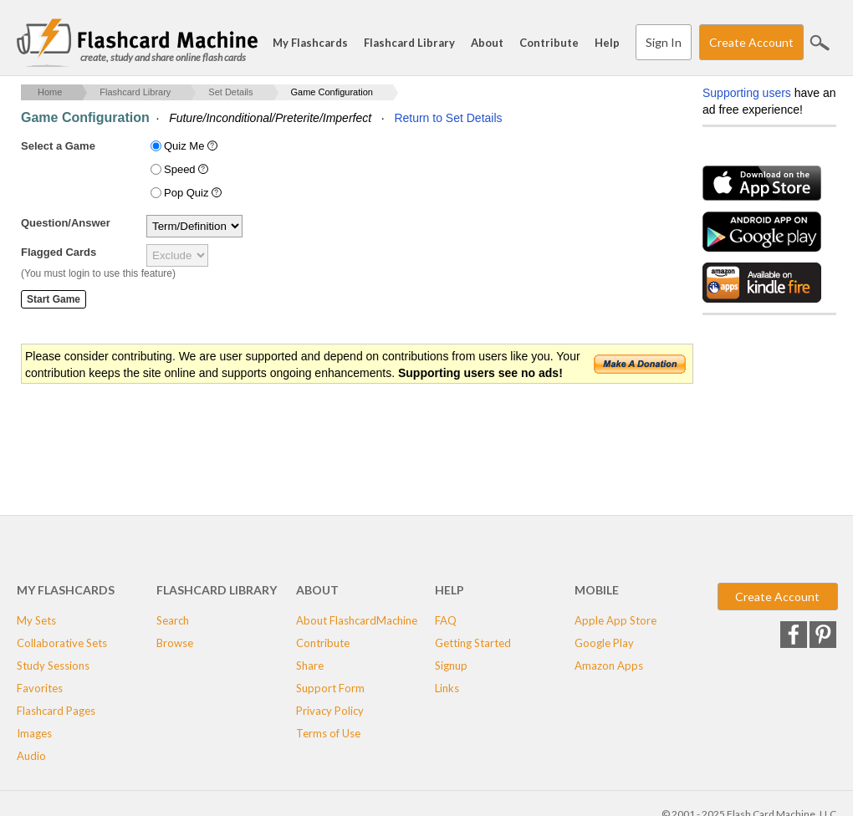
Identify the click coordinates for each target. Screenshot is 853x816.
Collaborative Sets (62, 643)
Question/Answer (65, 223)
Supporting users (746, 92)
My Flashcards (310, 42)
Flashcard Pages (56, 710)
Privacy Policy (330, 710)
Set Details (230, 92)
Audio (31, 755)
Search (819, 42)
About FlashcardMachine (356, 620)
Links (447, 688)
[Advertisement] (325, 439)
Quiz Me (192, 146)
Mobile (597, 590)
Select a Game (58, 146)
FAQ (446, 620)
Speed (188, 169)
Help (607, 42)
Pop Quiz (194, 192)
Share (310, 665)
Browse (174, 643)
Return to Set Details (448, 118)
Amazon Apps (609, 665)
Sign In (664, 42)
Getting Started (473, 643)
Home (50, 92)
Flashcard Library (409, 42)
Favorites (40, 688)
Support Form (330, 688)
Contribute (549, 42)
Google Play (604, 643)
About (487, 42)
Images (34, 733)
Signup (451, 665)
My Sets (36, 620)
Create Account (751, 42)
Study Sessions (53, 665)
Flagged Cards (58, 252)
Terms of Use (328, 733)
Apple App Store (615, 620)
